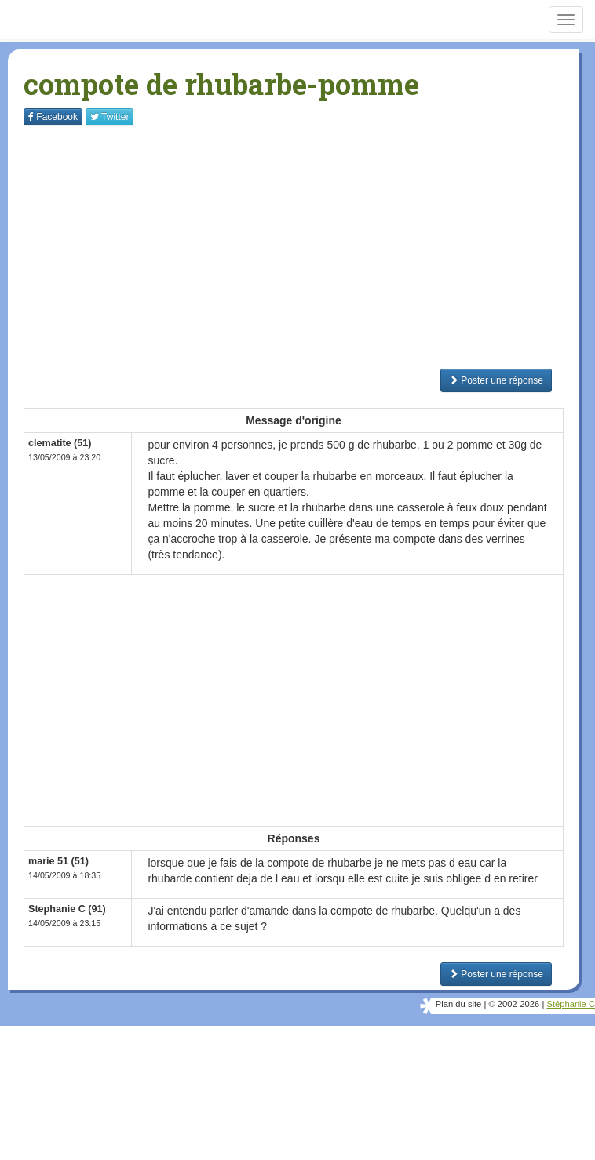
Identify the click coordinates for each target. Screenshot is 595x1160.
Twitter (109, 116)
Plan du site (458, 1004)
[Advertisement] (309, 247)
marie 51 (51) (58, 861)
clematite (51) (60, 443)
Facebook (53, 116)
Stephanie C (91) (67, 909)
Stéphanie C (570, 1004)
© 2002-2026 (513, 1004)
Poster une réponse (496, 380)
